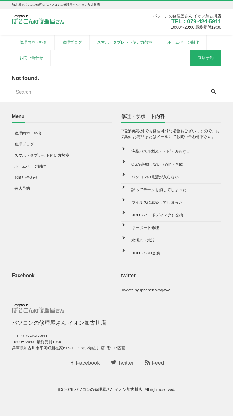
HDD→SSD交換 (145, 253)
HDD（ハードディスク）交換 (157, 215)
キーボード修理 (145, 227)
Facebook (84, 363)
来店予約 (206, 57)
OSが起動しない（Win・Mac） (159, 164)
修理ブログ (72, 42)
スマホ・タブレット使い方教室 (124, 42)
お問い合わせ (31, 57)
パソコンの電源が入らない (155, 177)
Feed (154, 363)
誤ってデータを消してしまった (159, 189)
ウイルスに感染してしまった (157, 202)
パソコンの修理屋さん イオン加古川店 (108, 389)
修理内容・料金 (33, 42)
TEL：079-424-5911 (196, 21)
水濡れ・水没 (143, 240)
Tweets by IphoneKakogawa (146, 290)
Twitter (122, 363)
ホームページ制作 (183, 42)
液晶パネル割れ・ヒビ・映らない (161, 151)
